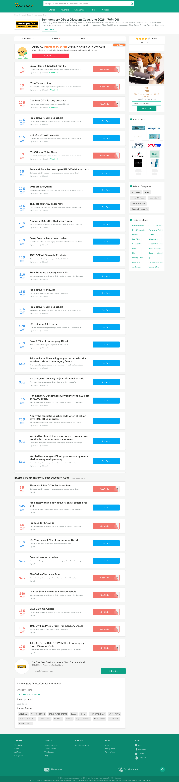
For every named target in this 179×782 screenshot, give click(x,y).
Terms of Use (110, 752)
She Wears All (114, 719)
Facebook (140, 749)
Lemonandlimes (44, 719)
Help (46, 755)
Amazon (105, 9)
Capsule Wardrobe (83, 719)
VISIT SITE (49, 29)
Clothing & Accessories (140, 209)
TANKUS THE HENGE (27, 719)
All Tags (17, 752)
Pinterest (140, 758)
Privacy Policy (110, 748)
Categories (80, 9)
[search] (88, 3)
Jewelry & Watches (138, 203)
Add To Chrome (52, 56)
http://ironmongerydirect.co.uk (28, 694)
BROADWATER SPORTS (58, 714)
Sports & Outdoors (138, 198)
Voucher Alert (49, 752)
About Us (108, 745)
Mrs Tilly (69, 719)
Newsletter (52, 769)
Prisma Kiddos (99, 719)
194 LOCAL (23, 714)
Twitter (139, 754)
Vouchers (65, 9)
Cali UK (83, 714)
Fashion (146, 192)
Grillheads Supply (25, 723)
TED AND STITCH (38, 714)
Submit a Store (50, 748)
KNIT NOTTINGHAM (97, 714)
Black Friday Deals (82, 745)
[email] (79, 671)
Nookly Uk (58, 719)
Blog (94, 9)
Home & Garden (154, 198)
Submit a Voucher (51, 745)
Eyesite (74, 714)
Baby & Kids (136, 192)
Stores (52, 9)
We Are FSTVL (114, 714)
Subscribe (113, 671)
